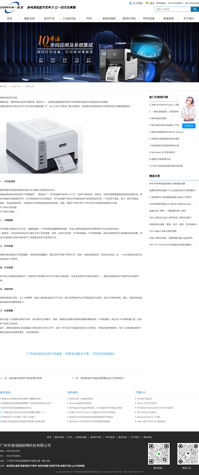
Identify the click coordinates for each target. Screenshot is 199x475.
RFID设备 (149, 18)
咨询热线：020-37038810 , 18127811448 (164, 3)
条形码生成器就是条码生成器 (165, 138)
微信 (152, 3)
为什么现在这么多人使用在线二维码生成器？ (170, 217)
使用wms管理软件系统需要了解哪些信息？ (21, 398)
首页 (9, 18)
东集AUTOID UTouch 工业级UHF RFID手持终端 (91, 412)
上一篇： (21, 378)
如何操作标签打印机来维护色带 (25, 378)
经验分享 (29, 86)
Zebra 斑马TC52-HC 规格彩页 (150, 421)
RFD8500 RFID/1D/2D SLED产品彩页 (154, 408)
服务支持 (29, 18)
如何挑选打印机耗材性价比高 (165, 145)
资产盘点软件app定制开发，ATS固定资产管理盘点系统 (95, 408)
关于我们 (188, 18)
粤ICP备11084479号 (133, 472)
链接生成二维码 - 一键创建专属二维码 (167, 211)
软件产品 (49, 18)
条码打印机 (129, 18)
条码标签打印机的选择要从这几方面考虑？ (103, 378)
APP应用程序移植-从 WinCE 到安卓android (170, 204)
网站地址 (147, 437)
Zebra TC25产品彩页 (146, 403)
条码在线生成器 (158, 118)
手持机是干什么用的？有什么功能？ (18, 417)
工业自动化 (69, 18)
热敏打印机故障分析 (161, 159)
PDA (89, 18)
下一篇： (98, 378)
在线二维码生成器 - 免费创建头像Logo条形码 (171, 238)
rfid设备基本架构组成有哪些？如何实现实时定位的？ (26, 403)
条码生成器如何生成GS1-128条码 (167, 132)
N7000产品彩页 (143, 398)
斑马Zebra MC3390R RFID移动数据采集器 (89, 421)
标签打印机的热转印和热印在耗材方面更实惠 (22, 421)
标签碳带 (169, 18)
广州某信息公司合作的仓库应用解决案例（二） (23, 412)
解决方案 (59, 437)
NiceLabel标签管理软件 (80, 403)
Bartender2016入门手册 (147, 417)
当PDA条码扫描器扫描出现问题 (167, 166)
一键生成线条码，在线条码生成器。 (168, 111)
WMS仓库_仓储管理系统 (80, 398)
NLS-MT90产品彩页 (145, 412)
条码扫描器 (109, 18)
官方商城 (137, 3)
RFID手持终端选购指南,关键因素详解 (167, 183)
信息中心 (16, 86)
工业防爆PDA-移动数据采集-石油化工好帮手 (170, 197)
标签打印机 (11, 97)
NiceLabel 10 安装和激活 (163, 152)
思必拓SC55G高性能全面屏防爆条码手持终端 (90, 417)
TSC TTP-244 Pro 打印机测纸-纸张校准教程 (170, 244)
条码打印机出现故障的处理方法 (16, 408)
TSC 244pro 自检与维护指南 (162, 231)
